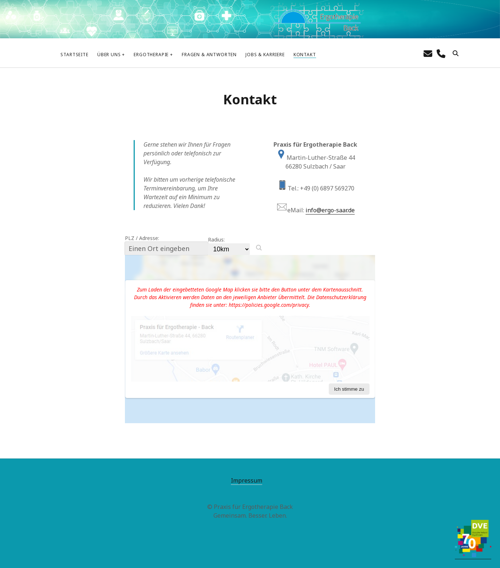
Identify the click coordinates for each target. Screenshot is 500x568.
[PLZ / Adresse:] (166, 248)
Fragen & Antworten (209, 54)
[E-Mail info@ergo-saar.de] (428, 53)
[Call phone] (441, 53)
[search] (455, 53)
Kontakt (305, 54)
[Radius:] (229, 249)
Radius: (216, 239)
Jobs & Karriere (265, 54)
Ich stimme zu (349, 388)
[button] (259, 247)
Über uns (109, 54)
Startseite (74, 54)
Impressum (246, 480)
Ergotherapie (151, 54)
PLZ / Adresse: (142, 238)
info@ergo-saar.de (330, 210)
